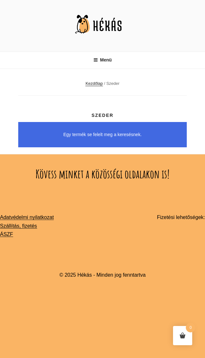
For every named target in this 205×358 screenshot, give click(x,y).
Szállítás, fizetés (18, 226)
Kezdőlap (94, 83)
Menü (102, 59)
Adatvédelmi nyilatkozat (27, 217)
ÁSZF (6, 234)
